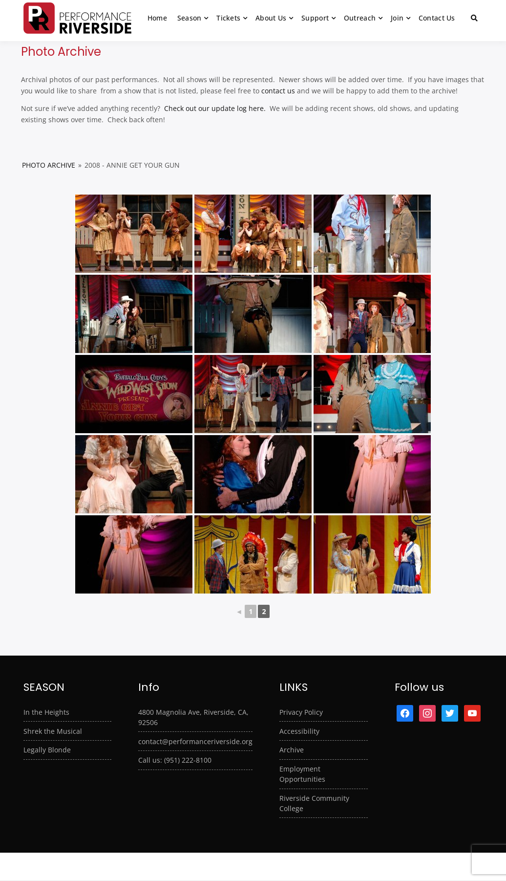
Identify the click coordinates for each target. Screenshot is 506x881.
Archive (291, 749)
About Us (270, 17)
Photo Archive (48, 165)
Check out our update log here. (214, 108)
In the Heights (46, 712)
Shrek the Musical (52, 731)
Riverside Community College (314, 803)
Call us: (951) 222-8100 (174, 760)
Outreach (360, 17)
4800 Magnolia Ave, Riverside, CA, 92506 (193, 717)
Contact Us (437, 17)
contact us (278, 90)
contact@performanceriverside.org (195, 741)
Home (157, 17)
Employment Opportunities (302, 774)
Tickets (228, 17)
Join (397, 17)
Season (189, 17)
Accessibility (299, 731)
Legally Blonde (47, 749)
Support (315, 17)
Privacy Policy (301, 712)
